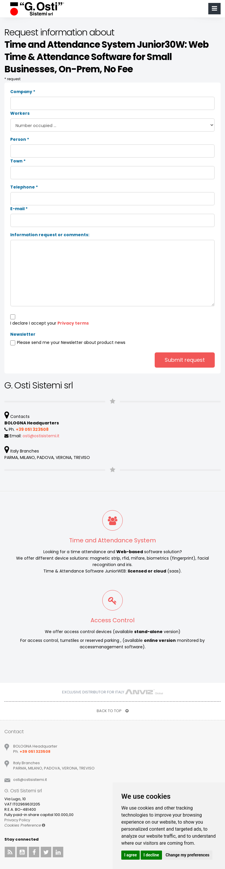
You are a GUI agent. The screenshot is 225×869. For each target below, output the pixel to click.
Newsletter (22, 334)
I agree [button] (130, 855)
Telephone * (24, 187)
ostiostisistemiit (41, 436)
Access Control (112, 620)
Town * (17, 161)
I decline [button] (151, 855)
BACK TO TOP (113, 711)
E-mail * (19, 209)
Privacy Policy (17, 820)
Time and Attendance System (112, 540)
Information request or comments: (49, 235)
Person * (19, 139)
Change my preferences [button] (187, 855)
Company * (22, 92)
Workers (20, 113)
